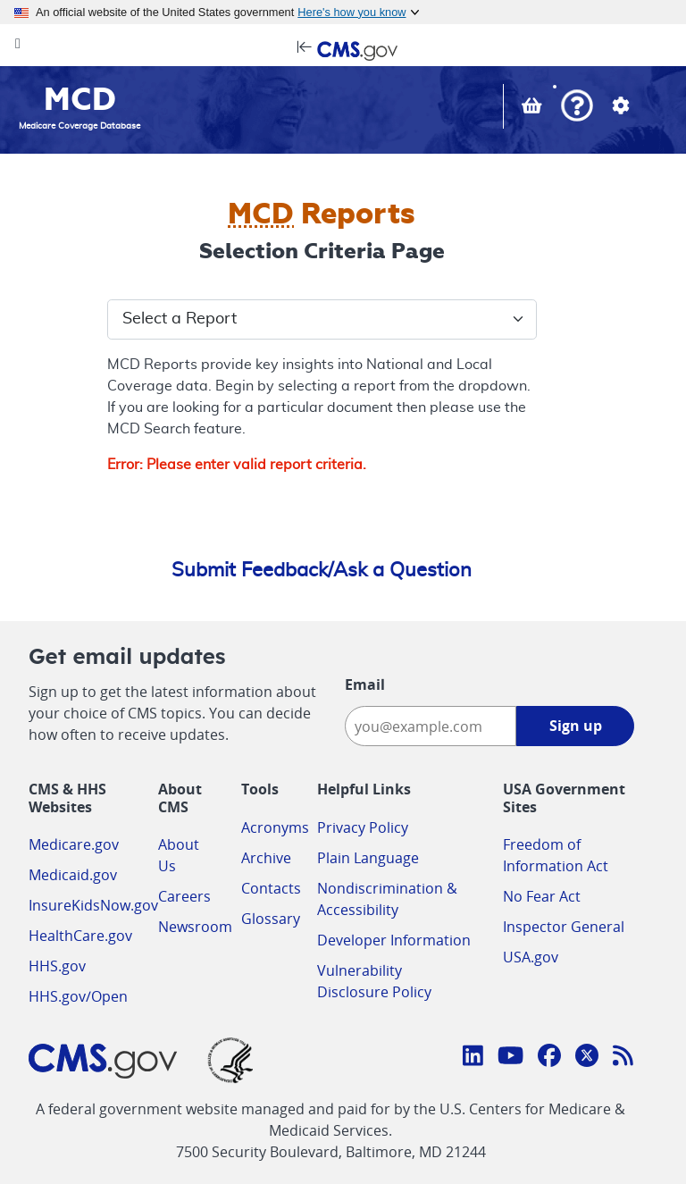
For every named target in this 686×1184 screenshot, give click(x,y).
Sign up (575, 725)
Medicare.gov (74, 844)
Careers (184, 896)
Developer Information (394, 940)
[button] (577, 108)
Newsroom (195, 926)
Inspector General (563, 926)
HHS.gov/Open (78, 996)
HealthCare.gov (80, 935)
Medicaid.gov (73, 875)
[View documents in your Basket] (534, 108)
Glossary (270, 918)
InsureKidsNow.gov (93, 905)
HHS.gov (57, 966)
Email (365, 684)
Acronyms (275, 827)
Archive (266, 858)
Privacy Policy (362, 827)
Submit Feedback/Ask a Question (322, 570)
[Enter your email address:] (430, 726)
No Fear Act (542, 896)
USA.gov (530, 957)
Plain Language (368, 858)
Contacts (271, 888)
